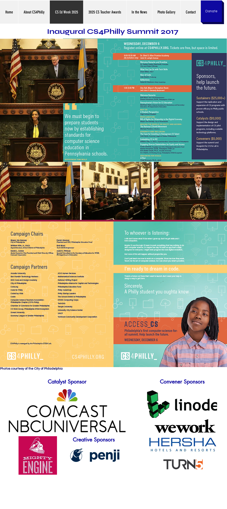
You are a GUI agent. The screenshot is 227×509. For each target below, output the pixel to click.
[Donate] (211, 11)
